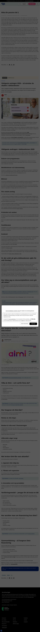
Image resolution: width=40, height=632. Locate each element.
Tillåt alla (33, 323)
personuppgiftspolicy (12, 319)
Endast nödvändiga (24, 323)
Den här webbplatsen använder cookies (12, 310)
